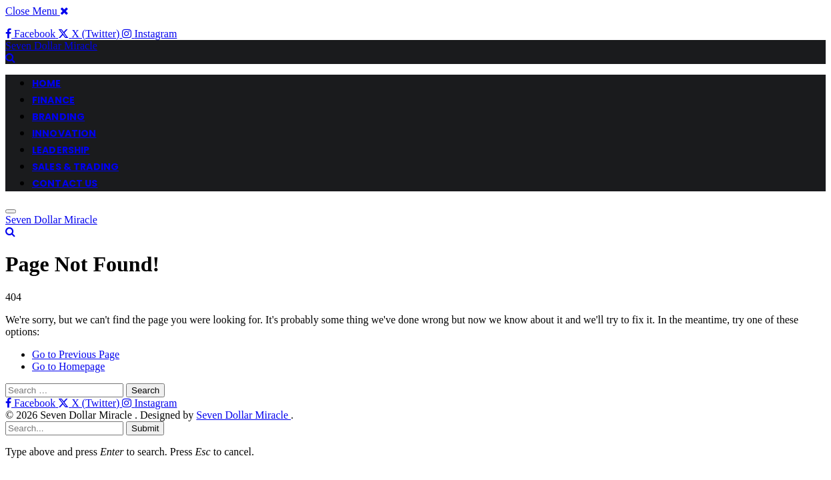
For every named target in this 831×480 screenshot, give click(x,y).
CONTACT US (64, 183)
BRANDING (58, 116)
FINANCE (53, 100)
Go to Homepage (68, 366)
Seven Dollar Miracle (243, 415)
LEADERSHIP (60, 150)
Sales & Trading (75, 166)
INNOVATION (64, 133)
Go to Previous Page (75, 354)
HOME (46, 83)
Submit (145, 428)
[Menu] (10, 211)
